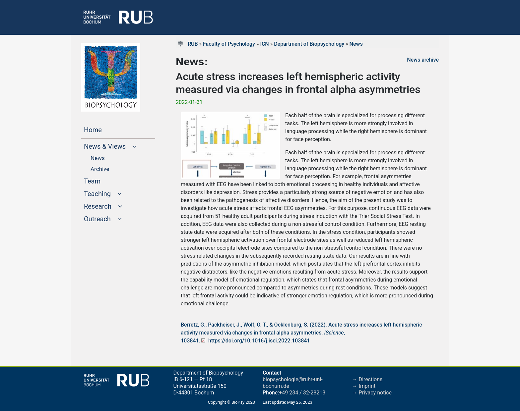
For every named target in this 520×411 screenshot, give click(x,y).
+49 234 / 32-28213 (302, 392)
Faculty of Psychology (229, 44)
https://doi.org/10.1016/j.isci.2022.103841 (259, 340)
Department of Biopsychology (309, 44)
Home (105, 129)
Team (105, 180)
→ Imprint (364, 386)
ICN (264, 44)
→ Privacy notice (372, 392)
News (356, 44)
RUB (193, 44)
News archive (423, 60)
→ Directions (367, 379)
